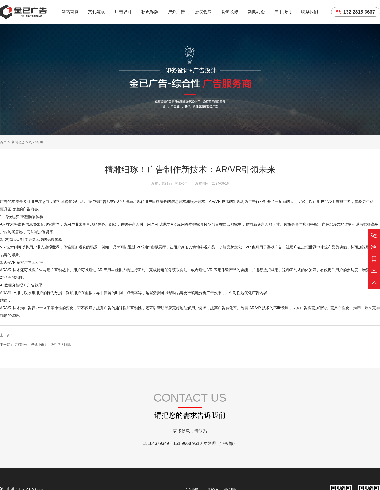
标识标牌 (149, 11)
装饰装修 (229, 11)
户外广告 (176, 11)
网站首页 (70, 11)
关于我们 (282, 11)
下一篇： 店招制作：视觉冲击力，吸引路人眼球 (35, 345)
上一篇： (6, 335)
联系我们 (309, 11)
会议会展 (203, 11)
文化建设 (96, 11)
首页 (3, 142)
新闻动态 (256, 11)
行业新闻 (36, 142)
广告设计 (123, 11)
